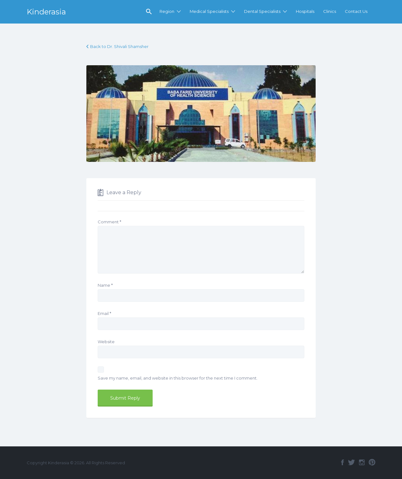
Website (106, 341)
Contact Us (356, 11)
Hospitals (305, 11)
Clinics (329, 11)
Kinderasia (46, 11)
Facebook (342, 462)
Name (105, 285)
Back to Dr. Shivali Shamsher (119, 46)
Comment (109, 221)
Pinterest (372, 462)
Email (104, 313)
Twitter (351, 462)
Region (167, 11)
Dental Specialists (262, 11)
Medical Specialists (209, 11)
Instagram (362, 462)
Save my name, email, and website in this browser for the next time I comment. (178, 378)
